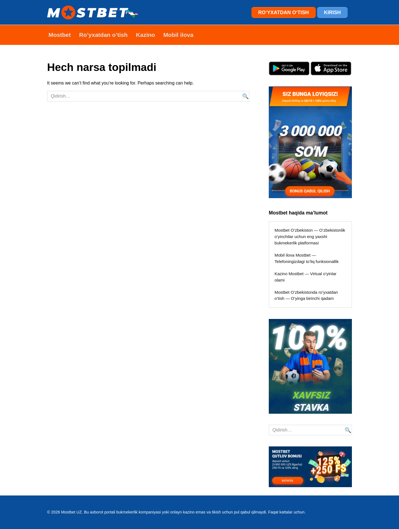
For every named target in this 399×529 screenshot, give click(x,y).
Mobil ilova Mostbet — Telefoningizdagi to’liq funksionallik (307, 258)
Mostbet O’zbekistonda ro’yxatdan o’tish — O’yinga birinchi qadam (306, 295)
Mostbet (59, 35)
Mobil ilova (178, 35)
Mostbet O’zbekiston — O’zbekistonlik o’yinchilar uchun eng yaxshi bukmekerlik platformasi (310, 236)
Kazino (145, 35)
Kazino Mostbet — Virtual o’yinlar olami (305, 276)
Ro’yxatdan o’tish (103, 35)
